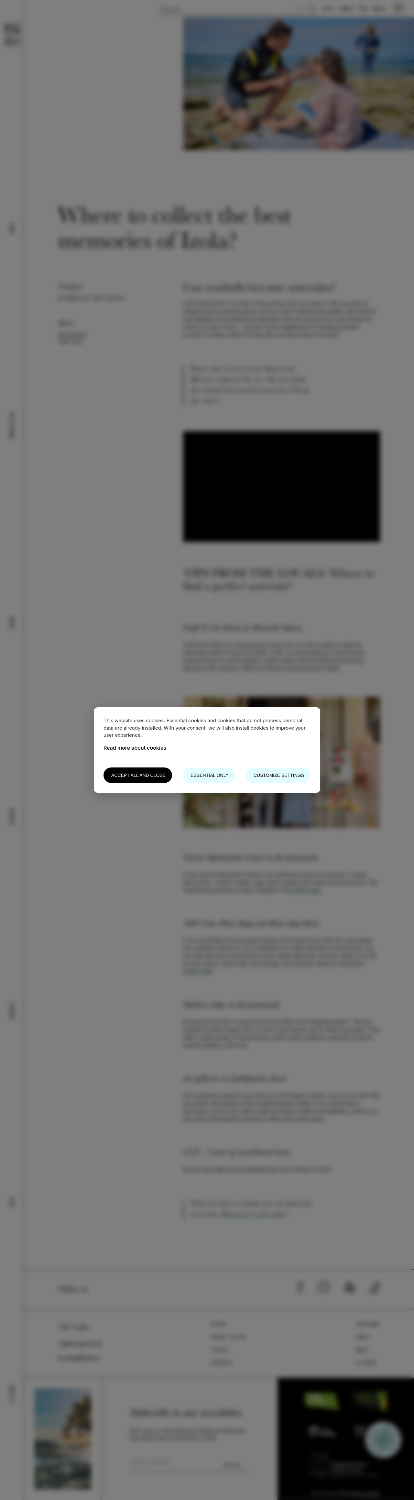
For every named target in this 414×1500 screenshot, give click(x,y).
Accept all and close (138, 775)
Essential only (209, 775)
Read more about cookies (135, 747)
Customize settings (279, 775)
